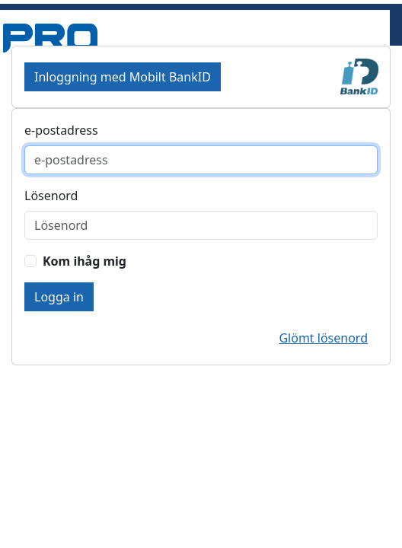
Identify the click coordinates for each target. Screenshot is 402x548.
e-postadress (61, 130)
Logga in (59, 296)
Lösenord (51, 195)
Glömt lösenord (323, 338)
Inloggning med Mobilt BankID (122, 76)
